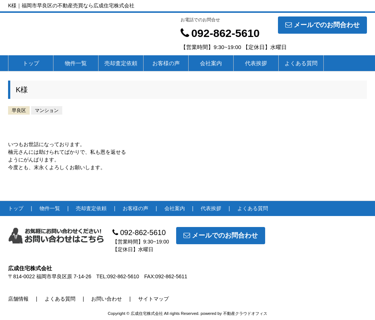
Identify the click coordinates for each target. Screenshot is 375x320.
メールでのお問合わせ (322, 25)
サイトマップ (153, 299)
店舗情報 (18, 299)
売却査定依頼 (120, 63)
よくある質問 (301, 63)
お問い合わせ (106, 299)
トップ (31, 63)
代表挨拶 (256, 63)
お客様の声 (166, 63)
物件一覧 (76, 63)
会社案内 (211, 63)
